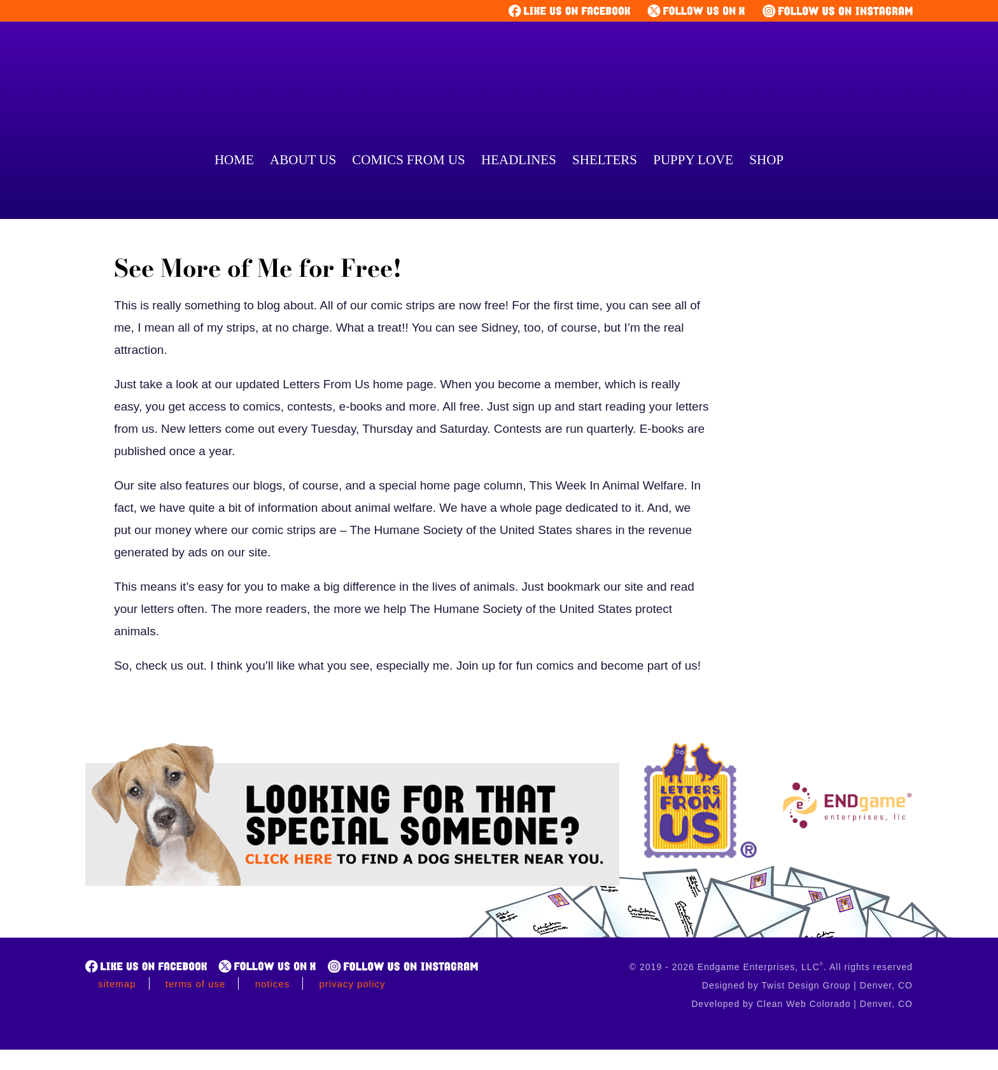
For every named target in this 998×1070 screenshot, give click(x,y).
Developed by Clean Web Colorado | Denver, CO (802, 1003)
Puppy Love (693, 159)
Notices (272, 983)
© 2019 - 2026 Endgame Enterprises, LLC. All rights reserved (771, 966)
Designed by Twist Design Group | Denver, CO (807, 985)
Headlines (518, 159)
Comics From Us (408, 159)
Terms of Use (195, 983)
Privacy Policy (352, 983)
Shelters (604, 159)
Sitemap (117, 983)
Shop (766, 159)
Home (234, 159)
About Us (303, 159)
